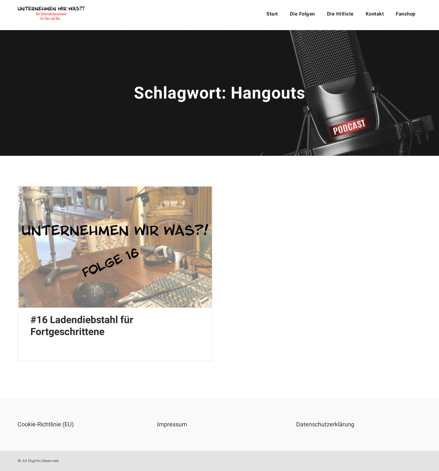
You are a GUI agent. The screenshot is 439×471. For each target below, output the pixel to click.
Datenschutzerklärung (325, 424)
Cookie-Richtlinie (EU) (46, 424)
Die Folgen (302, 14)
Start (272, 14)
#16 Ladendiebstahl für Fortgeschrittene (81, 325)
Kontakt (375, 14)
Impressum (172, 424)
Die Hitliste (340, 14)
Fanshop (406, 14)
